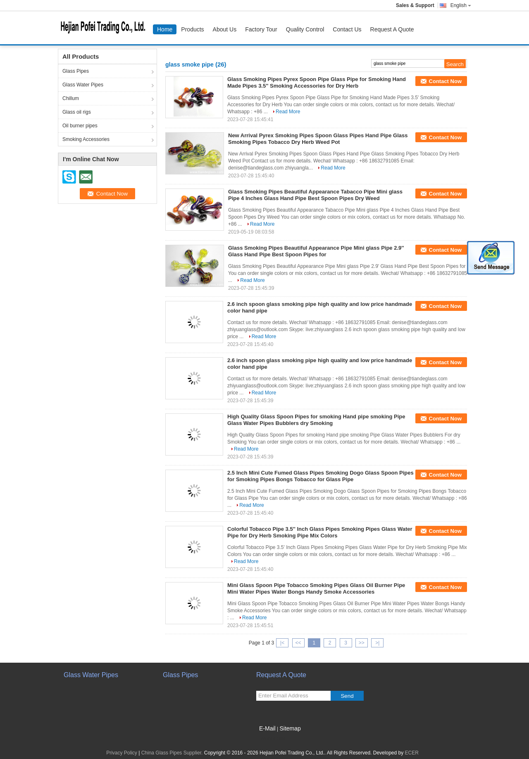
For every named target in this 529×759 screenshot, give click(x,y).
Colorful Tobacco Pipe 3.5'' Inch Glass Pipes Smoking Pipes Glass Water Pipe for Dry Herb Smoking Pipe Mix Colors (319, 532)
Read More (288, 112)
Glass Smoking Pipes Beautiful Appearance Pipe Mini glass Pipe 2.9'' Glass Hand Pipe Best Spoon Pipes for (316, 251)
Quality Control (305, 29)
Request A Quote (392, 29)
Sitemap (289, 728)
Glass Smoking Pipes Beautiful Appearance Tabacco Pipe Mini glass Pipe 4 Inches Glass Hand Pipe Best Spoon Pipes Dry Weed (315, 195)
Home (164, 29)
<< (298, 643)
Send (347, 696)
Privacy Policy (121, 753)
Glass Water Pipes (82, 85)
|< (282, 643)
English (460, 5)
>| (377, 643)
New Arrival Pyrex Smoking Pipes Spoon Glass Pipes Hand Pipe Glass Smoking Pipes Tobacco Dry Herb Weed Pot (317, 138)
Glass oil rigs (76, 112)
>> (362, 643)
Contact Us (347, 29)
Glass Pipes (75, 71)
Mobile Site (271, 739)
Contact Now (445, 81)
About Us (225, 29)
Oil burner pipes (80, 126)
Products (192, 29)
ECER (412, 753)
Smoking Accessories (86, 139)
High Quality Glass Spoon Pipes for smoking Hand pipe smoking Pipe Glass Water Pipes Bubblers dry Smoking (316, 419)
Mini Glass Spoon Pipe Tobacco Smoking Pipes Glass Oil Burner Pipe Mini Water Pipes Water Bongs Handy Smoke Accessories (316, 588)
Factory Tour (261, 29)
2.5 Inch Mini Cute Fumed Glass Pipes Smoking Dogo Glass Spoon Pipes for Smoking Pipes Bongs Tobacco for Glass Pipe (320, 476)
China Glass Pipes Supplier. (172, 753)
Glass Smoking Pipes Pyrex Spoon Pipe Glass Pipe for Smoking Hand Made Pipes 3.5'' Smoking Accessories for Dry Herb (316, 82)
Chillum (70, 98)
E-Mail (267, 728)
